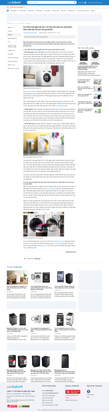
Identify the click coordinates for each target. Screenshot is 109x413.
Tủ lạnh (10, 31)
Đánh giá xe (71, 10)
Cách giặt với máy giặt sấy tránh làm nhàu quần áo (85, 103)
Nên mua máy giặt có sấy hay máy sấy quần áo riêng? (85, 88)
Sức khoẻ (63, 10)
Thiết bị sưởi (11, 50)
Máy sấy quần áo (12, 38)
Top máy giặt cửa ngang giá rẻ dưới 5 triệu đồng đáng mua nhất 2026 (41, 329)
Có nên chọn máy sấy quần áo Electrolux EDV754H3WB (84, 81)
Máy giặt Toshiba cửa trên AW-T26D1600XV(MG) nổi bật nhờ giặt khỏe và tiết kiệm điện (17, 329)
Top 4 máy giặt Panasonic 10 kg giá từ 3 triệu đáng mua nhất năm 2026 (65, 329)
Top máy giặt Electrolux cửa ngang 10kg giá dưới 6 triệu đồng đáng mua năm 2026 (41, 287)
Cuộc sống (22, 10)
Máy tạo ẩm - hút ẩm (13, 68)
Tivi (9, 42)
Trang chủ (9, 23)
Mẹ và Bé (46, 10)
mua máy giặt (51, 188)
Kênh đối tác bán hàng (71, 400)
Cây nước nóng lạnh (13, 57)
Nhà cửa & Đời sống (82, 10)
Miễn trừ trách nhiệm (47, 400)
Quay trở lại (34, 258)
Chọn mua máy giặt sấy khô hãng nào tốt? (85, 95)
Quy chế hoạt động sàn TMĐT (50, 405)
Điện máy (30, 10)
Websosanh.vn (42, 245)
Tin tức (16, 23)
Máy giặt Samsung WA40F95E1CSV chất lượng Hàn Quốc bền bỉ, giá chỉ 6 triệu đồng (65, 371)
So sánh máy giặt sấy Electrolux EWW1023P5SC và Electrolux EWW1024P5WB (88, 67)
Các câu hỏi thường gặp (48, 395)
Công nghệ (13, 10)
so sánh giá (57, 243)
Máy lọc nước (11, 65)
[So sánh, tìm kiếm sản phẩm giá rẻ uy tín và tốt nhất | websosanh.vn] (14, 2)
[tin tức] (8, 11)
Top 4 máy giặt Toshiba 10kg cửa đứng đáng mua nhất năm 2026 (65, 287)
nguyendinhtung (71, 252)
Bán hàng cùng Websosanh (95, 2)
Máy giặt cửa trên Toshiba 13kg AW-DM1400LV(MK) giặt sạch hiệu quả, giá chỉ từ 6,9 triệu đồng (41, 371)
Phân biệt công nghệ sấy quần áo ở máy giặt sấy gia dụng (85, 110)
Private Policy (90, 394)
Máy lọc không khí (12, 61)
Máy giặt (28, 23)
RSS (88, 397)
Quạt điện (10, 54)
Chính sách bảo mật (47, 402)
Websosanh (58, 241)
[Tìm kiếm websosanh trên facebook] (88, 391)
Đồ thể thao (39, 10)
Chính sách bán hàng (47, 398)
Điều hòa (10, 27)
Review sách (56, 10)
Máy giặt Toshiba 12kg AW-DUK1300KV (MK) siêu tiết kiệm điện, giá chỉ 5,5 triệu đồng (16, 371)
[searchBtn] (75, 2)
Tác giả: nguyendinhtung (30, 32)
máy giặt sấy (60, 105)
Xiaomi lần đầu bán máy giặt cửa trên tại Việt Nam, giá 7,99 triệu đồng (17, 287)
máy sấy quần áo (31, 91)
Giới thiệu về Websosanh (72, 395)
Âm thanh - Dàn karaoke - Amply (12, 46)
